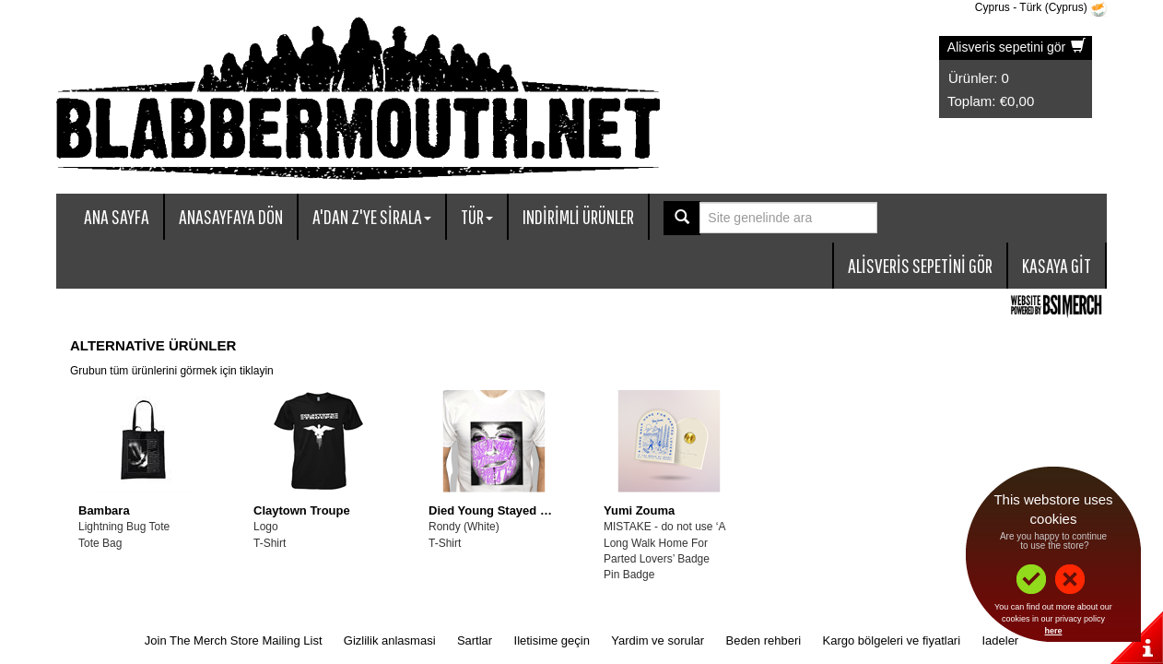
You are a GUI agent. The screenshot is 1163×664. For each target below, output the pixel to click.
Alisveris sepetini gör (1016, 47)
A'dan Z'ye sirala (371, 216)
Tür (477, 216)
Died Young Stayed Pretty (501, 510)
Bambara (104, 510)
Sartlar (474, 640)
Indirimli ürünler (578, 216)
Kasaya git (1056, 265)
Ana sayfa (116, 216)
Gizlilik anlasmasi (390, 640)
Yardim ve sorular (657, 640)
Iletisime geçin (552, 640)
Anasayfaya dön (231, 216)
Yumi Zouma (639, 510)
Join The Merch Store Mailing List (234, 640)
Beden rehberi (764, 640)
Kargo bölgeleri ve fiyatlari (892, 640)
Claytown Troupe (301, 510)
